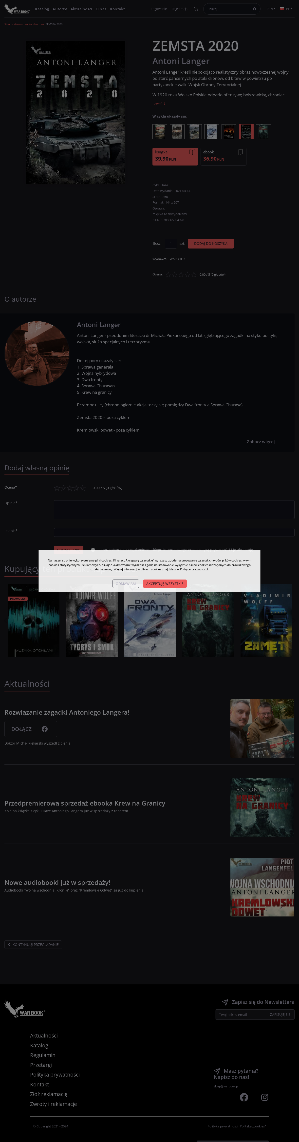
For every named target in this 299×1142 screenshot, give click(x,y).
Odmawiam (126, 583)
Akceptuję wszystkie (165, 583)
